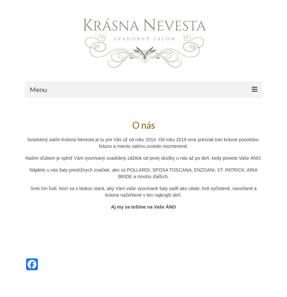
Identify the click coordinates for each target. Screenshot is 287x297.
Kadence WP (80, 285)
